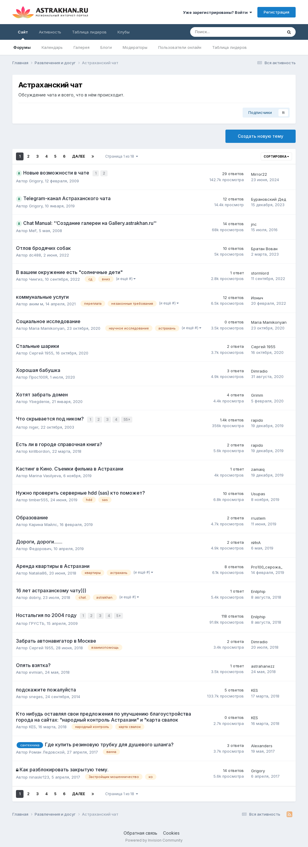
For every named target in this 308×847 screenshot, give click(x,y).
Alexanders (261, 743)
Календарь (52, 47)
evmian (35, 670)
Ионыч (257, 296)
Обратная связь (140, 830)
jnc (254, 223)
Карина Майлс (43, 523)
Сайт (23, 35)
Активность (50, 32)
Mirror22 (259, 173)
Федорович (40, 547)
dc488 (35, 254)
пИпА (256, 541)
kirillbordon (39, 449)
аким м (36, 303)
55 (127, 418)
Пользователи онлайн (179, 47)
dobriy (34, 596)
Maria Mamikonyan (46, 327)
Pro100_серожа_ (266, 565)
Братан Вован (264, 248)
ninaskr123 (39, 775)
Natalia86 (38, 571)
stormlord (260, 272)
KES (254, 688)
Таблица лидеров (229, 47)
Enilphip (258, 590)
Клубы (124, 32)
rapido (257, 419)
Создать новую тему (260, 136)
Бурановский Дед (268, 198)
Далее (78, 156)
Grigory (35, 180)
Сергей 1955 (41, 352)
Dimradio (259, 370)
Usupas (258, 492)
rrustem (258, 517)
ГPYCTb (36, 621)
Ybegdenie (39, 400)
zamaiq (258, 467)
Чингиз (35, 278)
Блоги (106, 47)
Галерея (82, 47)
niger (33, 425)
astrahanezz (263, 664)
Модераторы (135, 47)
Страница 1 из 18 (121, 156)
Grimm (257, 394)
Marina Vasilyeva (45, 474)
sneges (36, 694)
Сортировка (276, 156)
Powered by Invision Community (154, 838)
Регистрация (276, 12)
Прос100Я (38, 376)
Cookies (171, 830)
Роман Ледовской (46, 749)
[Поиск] (219, 32)
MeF (32, 230)
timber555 (38, 498)
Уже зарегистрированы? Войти (217, 12)
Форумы (22, 47)
